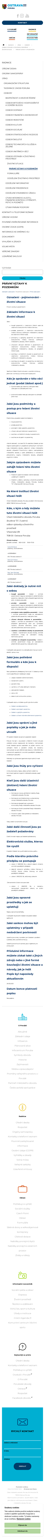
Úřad (19, 45)
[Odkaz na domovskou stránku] (3, 45)
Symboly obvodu (22, 1055)
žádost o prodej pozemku (19, 706)
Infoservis (22, 1041)
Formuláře (22, 1223)
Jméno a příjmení (11, 1443)
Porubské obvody (22, 1384)
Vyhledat (6, 268)
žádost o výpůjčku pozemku (20, 712)
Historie (23, 1060)
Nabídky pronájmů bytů (22, 1241)
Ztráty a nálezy (22, 1255)
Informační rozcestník (22, 1284)
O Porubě (22, 1026)
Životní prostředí (22, 1299)
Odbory (27, 45)
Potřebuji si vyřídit (22, 1204)
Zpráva (7, 1459)
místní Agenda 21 (22, 1318)
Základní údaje (22, 1036)
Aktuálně (22, 1032)
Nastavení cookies (23, 1519)
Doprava (22, 1295)
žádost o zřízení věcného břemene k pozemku (26, 715)
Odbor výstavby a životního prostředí (15, 47)
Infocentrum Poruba (22, 1050)
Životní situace (7, 49)
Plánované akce (23, 1046)
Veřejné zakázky (22, 1164)
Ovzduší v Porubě (21, 1375)
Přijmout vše (22, 1525)
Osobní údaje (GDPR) (22, 1150)
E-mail (6, 1451)
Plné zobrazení (35, 292)
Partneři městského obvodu (22, 1083)
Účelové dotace (22, 1237)
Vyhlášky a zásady (22, 1155)
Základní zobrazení (8, 292)
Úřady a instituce (22, 1313)
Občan (22, 1198)
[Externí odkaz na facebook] (18, 16)
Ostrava (21, 1389)
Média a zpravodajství (22, 1069)
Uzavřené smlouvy (22, 1169)
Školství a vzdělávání (22, 1304)
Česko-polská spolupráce (22, 1088)
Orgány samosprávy (22, 1132)
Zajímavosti (22, 1064)
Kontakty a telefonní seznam (22, 1136)
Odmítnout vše (22, 1531)
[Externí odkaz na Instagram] (22, 16)
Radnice (11, 45)
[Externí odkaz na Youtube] (27, 16)
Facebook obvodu (21, 1398)
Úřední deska (22, 1122)
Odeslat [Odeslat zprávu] (22, 1466)
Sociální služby (22, 1209)
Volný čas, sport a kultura (22, 1309)
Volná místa (23, 1160)
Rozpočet (22, 1127)
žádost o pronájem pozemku (20, 709)
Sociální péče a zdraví (22, 1290)
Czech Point (22, 1213)
